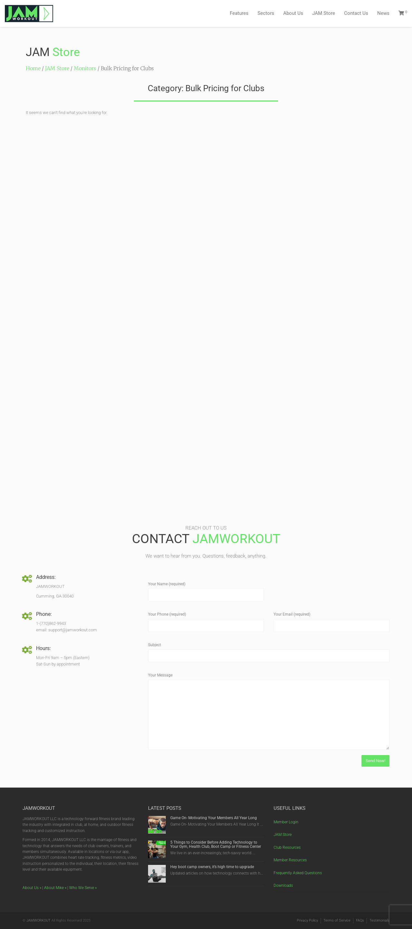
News (383, 13)
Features (239, 13)
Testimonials (379, 920)
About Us (293, 13)
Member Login (286, 822)
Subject (154, 645)
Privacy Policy (307, 920)
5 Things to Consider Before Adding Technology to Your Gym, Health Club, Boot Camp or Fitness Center (216, 844)
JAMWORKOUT (38, 920)
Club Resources (287, 847)
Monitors (85, 68)
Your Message (160, 675)
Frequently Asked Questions (298, 873)
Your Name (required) (166, 584)
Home (33, 68)
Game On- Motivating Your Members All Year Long (213, 818)
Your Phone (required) (167, 614)
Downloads (283, 885)
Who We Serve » (83, 888)
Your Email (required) (292, 614)
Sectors (266, 13)
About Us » (32, 888)
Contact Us (356, 13)
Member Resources (290, 860)
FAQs (360, 920)
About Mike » (55, 888)
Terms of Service (337, 920)
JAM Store (323, 13)
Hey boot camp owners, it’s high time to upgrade (212, 867)
